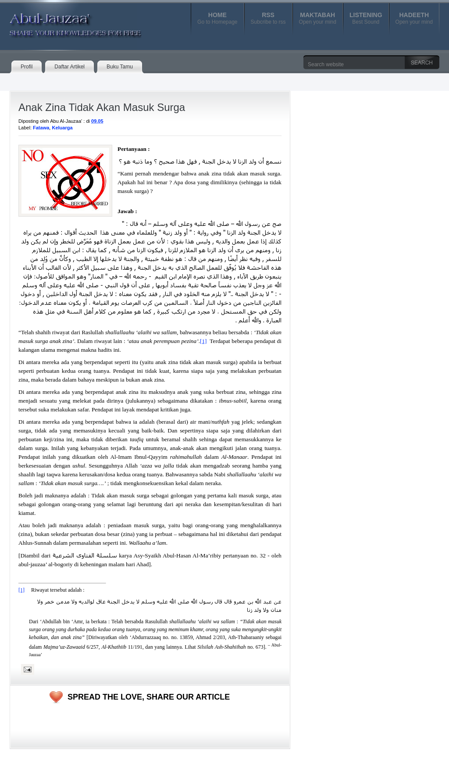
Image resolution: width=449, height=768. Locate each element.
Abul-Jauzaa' (66, 21)
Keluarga (62, 127)
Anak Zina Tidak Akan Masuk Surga (101, 107)
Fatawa (41, 127)
